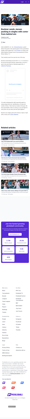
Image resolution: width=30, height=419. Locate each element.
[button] (25, 1)
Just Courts (19, 311)
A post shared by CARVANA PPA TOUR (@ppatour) (17, 97)
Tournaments (5, 293)
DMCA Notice (5, 353)
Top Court (18, 308)
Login (22, 1)
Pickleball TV (19, 293)
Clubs (3, 304)
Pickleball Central (20, 296)
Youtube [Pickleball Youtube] (18, 330)
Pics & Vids (5, 335)
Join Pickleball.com (15, 234)
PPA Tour (18, 290)
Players (4, 306)
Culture (4, 327)
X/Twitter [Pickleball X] (18, 324)
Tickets (4, 312)
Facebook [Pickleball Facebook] (18, 321)
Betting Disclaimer (7, 355)
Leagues (4, 298)
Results (4, 296)
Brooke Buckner (18, 47)
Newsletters (5, 338)
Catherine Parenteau (6, 66)
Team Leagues (6, 301)
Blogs (3, 340)
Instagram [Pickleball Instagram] (18, 319)
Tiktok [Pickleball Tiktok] (17, 327)
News (3, 290)
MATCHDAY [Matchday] (19, 305)
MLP (17, 303)
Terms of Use (5, 350)
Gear (3, 324)
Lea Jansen (18, 50)
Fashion (4, 332)
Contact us (19, 347)
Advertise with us (20, 350)
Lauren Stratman (14, 114)
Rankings (4, 309)
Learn (3, 321)
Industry (4, 330)
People (4, 319)
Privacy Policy (6, 347)
